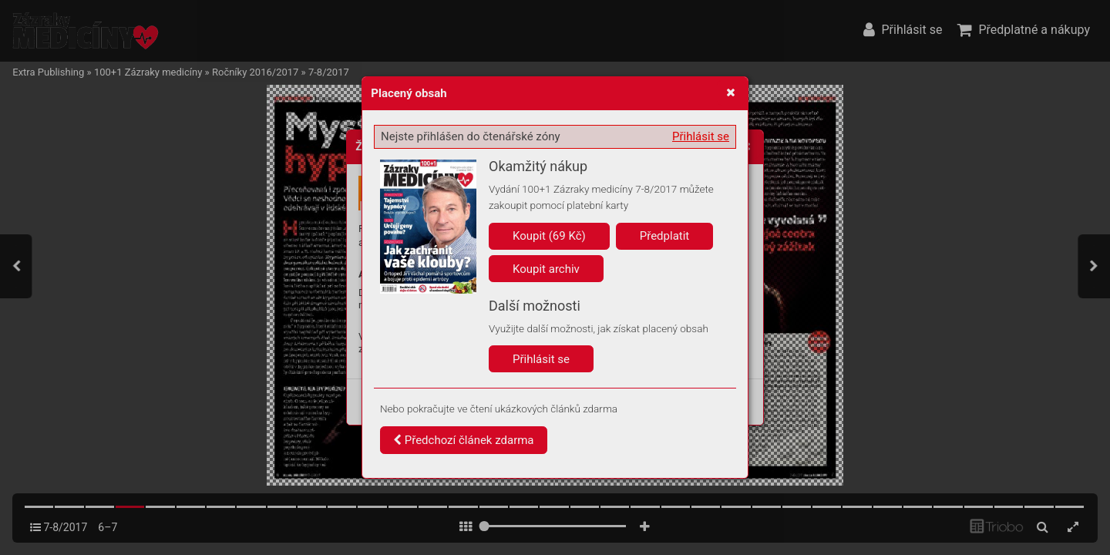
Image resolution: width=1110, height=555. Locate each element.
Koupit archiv (546, 269)
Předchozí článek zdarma (463, 440)
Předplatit (665, 236)
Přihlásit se (700, 136)
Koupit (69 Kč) (549, 236)
